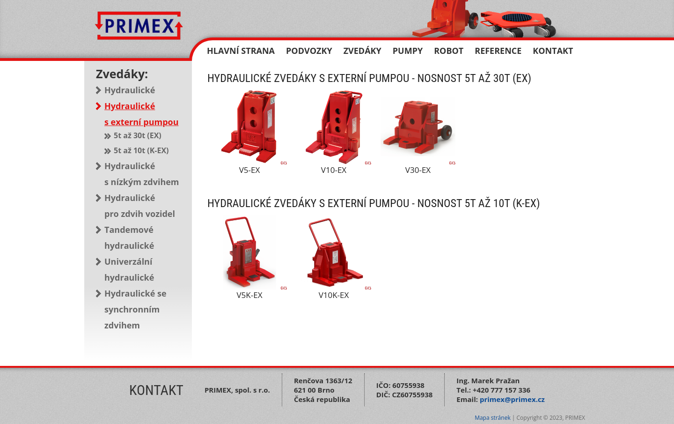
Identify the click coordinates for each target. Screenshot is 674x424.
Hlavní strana (241, 50)
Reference (498, 50)
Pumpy (408, 50)
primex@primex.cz (512, 399)
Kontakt (553, 50)
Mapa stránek (493, 418)
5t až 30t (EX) (137, 135)
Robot (448, 50)
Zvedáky (362, 50)
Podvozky (309, 50)
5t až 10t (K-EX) (141, 150)
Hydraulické (129, 90)
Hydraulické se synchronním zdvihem (135, 309)
